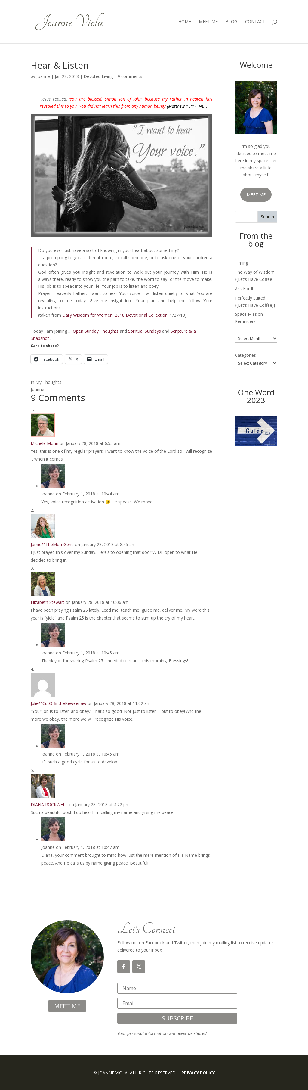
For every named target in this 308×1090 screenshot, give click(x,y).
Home (184, 22)
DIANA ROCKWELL (49, 804)
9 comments (130, 76)
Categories (245, 355)
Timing (241, 263)
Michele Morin (44, 443)
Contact (255, 22)
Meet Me (208, 22)
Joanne (43, 76)
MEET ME (256, 194)
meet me (67, 1006)
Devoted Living (98, 76)
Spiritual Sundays (144, 331)
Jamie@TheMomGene (52, 544)
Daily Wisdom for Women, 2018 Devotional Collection (115, 315)
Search (267, 216)
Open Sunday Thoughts (96, 331)
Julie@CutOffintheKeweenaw (58, 703)
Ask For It (244, 288)
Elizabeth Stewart (47, 602)
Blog (231, 22)
